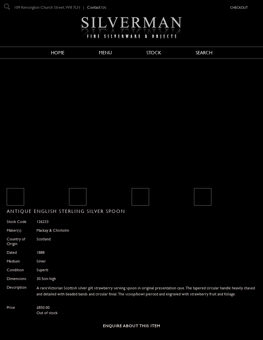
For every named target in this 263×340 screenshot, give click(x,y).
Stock (153, 52)
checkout (239, 7)
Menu (105, 52)
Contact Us (96, 7)
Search (204, 52)
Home (57, 52)
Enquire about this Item (131, 326)
